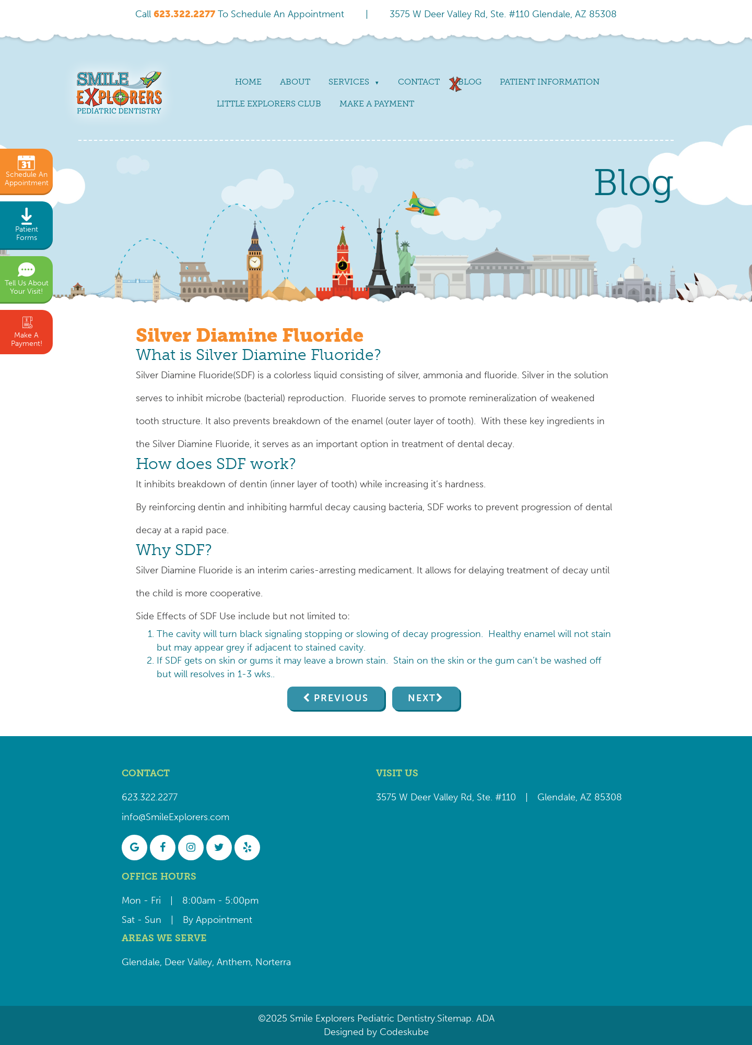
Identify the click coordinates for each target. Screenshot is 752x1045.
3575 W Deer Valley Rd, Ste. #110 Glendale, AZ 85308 (503, 14)
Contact (419, 82)
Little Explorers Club (269, 104)
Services (348, 82)
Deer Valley (188, 962)
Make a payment (376, 104)
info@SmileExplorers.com (175, 817)
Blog (469, 82)
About (295, 82)
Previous (341, 698)
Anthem (234, 962)
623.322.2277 (150, 797)
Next (422, 698)
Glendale (141, 962)
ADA (484, 1018)
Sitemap (454, 1018)
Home (248, 82)
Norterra (273, 962)
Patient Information (550, 82)
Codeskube (404, 1032)
